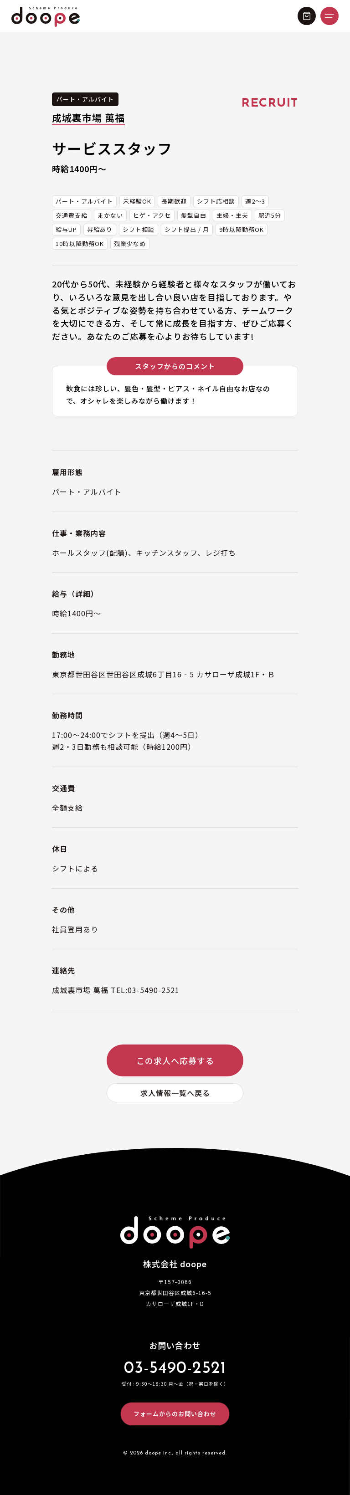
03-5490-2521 (175, 1369)
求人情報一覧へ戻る (175, 1092)
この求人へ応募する (175, 1060)
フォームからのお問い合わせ (175, 1413)
